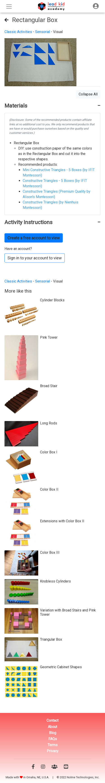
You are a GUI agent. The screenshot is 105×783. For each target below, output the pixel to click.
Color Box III (50, 552)
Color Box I (48, 452)
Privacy (52, 751)
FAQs (52, 739)
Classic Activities (18, 32)
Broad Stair (48, 386)
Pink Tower (49, 337)
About (52, 727)
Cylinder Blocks (52, 300)
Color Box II (49, 489)
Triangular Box (51, 639)
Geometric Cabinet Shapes (61, 667)
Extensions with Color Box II (62, 521)
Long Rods (48, 423)
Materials (15, 106)
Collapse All (88, 94)
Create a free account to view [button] (33, 238)
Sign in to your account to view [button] (34, 258)
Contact (52, 720)
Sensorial (42, 32)
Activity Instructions (28, 222)
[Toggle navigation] (95, 6)
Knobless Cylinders (55, 581)
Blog (52, 733)
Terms (53, 745)
